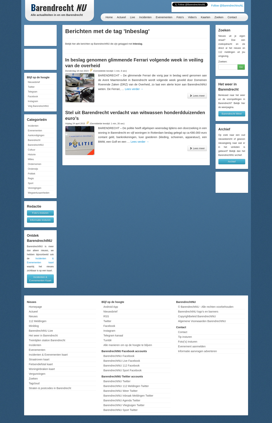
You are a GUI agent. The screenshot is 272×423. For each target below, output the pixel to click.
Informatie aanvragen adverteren (197, 351)
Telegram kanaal (113, 335)
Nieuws (33, 316)
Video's (192, 17)
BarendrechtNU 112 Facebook (121, 365)
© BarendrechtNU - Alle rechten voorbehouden (206, 306)
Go (241, 66)
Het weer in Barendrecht (43, 335)
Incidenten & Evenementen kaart (48, 354)
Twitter (31, 87)
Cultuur (31, 149)
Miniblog (34, 325)
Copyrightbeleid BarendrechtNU (197, 316)
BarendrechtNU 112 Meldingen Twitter (126, 386)
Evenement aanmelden (192, 346)
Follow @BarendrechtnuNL (227, 5)
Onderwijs (33, 169)
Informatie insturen (40, 219)
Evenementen (164, 17)
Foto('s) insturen (187, 341)
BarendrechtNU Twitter (116, 381)
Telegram (32, 91)
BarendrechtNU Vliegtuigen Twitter (124, 405)
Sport (30, 183)
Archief (231, 161)
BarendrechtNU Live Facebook (121, 360)
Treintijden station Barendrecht (47, 340)
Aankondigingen (36, 135)
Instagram (33, 101)
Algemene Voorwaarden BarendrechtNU (202, 321)
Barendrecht (34, 140)
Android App (110, 306)
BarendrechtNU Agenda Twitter (121, 400)
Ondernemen (34, 164)
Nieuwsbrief (34, 82)
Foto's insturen (40, 212)
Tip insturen (185, 336)
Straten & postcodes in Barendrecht (50, 388)
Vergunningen (37, 373)
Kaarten (205, 17)
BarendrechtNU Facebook (118, 356)
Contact (232, 17)
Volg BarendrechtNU (38, 106)
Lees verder (134, 89)
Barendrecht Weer (232, 113)
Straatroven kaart (39, 359)
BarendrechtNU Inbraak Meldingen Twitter (128, 395)
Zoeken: (222, 61)
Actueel (121, 17)
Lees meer (197, 95)
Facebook (33, 96)
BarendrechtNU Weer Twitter (120, 390)
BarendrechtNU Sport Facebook (122, 370)
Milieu (31, 159)
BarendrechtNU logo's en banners (198, 311)
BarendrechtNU (36, 145)
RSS (106, 316)
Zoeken (218, 17)
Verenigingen (34, 188)
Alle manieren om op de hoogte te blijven (127, 345)
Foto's (180, 17)
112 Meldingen (38, 321)
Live (132, 17)
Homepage (35, 306)
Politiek (31, 173)
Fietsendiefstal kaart (41, 364)
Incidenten (145, 17)
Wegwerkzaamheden (39, 192)
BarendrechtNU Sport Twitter (120, 410)
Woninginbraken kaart (42, 369)
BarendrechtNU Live (41, 330)
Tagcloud (34, 383)
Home (109, 17)
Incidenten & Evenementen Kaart (40, 279)
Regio (31, 178)
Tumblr (107, 340)
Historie (32, 154)
